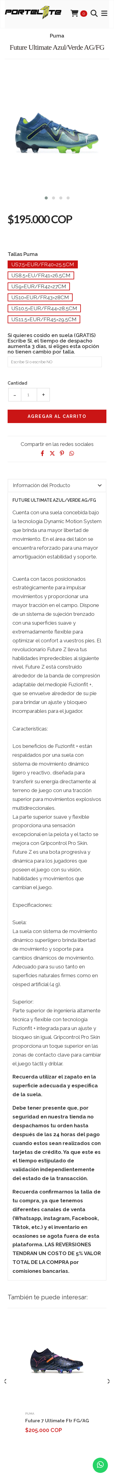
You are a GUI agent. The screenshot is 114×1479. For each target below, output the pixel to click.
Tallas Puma (23, 254)
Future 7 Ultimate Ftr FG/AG (57, 1420)
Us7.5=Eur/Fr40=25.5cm (42, 264)
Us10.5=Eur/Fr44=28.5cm (44, 308)
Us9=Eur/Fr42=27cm (38, 286)
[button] (46, 197)
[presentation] (5, 1381)
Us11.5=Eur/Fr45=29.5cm (44, 319)
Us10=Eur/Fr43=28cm (40, 297)
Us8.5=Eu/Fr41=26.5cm (41, 275)
